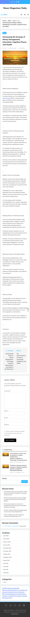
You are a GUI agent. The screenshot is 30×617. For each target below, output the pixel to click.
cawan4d (21, 590)
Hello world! (23, 526)
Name (6, 411)
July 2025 (5, 563)
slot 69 (10, 598)
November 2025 (7, 551)
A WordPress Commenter (10, 526)
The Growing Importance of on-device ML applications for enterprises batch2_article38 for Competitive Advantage (15, 505)
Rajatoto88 (16, 588)
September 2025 (7, 557)
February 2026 (6, 542)
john (5, 48)
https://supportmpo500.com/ (10, 590)
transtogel (5, 598)
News (4, 33)
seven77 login (6, 98)
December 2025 (7, 548)
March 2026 (6, 539)
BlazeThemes (14, 614)
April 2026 (6, 535)
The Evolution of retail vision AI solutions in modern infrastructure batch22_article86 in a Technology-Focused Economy (15, 493)
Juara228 (24, 596)
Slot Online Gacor (19, 592)
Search (4, 478)
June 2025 (5, 566)
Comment (7, 391)
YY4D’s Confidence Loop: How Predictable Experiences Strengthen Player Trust (14, 515)
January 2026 (6, 545)
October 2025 (6, 554)
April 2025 (6, 572)
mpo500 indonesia (7, 588)
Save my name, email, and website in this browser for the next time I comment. (14, 433)
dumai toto (11, 592)
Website (6, 424)
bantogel (18, 596)
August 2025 (6, 560)
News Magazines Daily (15, 8)
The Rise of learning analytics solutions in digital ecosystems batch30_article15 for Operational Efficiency (18, 468)
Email (6, 417)
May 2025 (5, 569)
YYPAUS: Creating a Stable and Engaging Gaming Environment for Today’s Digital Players (15, 510)
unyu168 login (12, 596)
